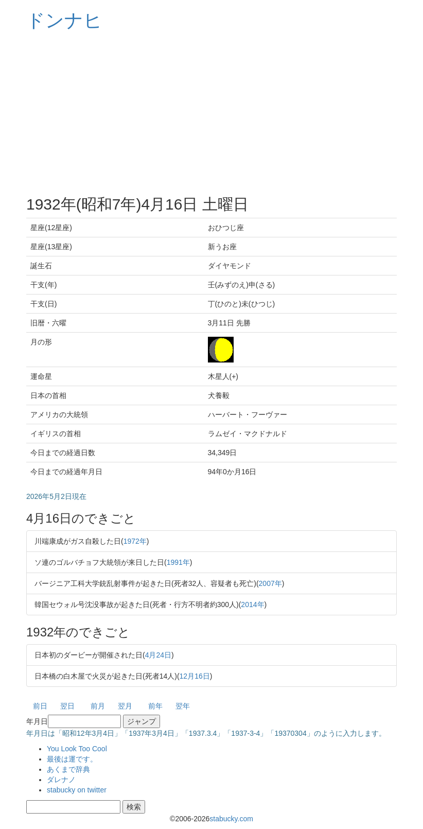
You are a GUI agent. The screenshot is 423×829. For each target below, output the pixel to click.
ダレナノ (61, 779)
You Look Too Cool (77, 749)
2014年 (252, 604)
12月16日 (195, 676)
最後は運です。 (72, 759)
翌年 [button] (182, 706)
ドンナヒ (64, 20)
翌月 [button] (125, 706)
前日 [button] (40, 706)
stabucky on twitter (77, 790)
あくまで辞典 (68, 769)
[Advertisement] (211, 113)
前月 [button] (98, 706)
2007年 (270, 583)
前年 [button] (155, 706)
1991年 (178, 562)
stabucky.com (231, 819)
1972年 (135, 541)
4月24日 (158, 655)
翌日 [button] (67, 706)
